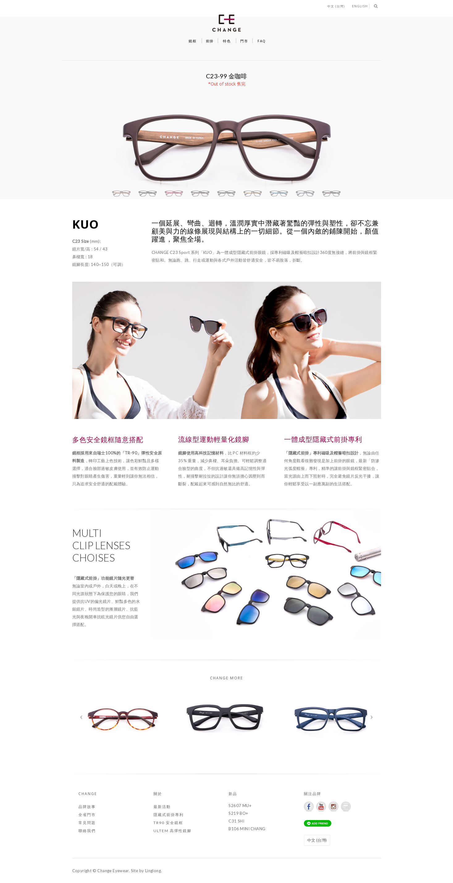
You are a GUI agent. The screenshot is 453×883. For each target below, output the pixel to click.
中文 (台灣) (336, 6)
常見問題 (87, 822)
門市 (244, 41)
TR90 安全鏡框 (168, 822)
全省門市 (87, 814)
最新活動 (162, 806)
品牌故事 (87, 806)
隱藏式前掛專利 (168, 814)
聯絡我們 (87, 830)
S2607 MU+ (240, 805)
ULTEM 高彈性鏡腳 (172, 830)
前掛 (210, 41)
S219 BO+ (238, 813)
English (360, 6)
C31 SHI (236, 821)
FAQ (262, 41)
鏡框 (192, 41)
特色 (227, 41)
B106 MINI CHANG (247, 828)
